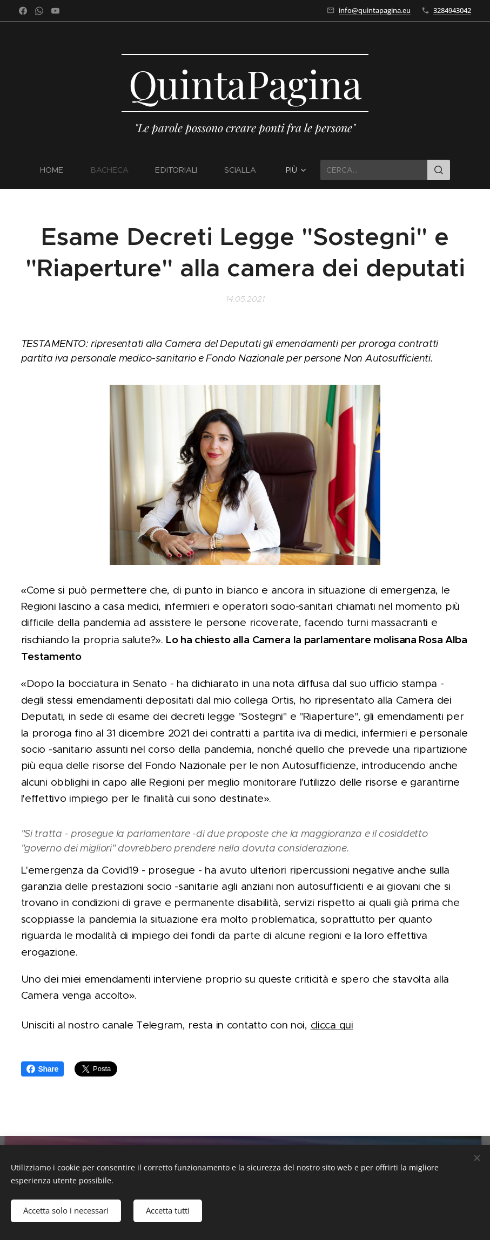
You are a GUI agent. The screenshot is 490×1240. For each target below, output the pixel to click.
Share (42, 1069)
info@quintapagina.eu (375, 10)
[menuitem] (58, 169)
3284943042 (452, 10)
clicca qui (332, 1025)
